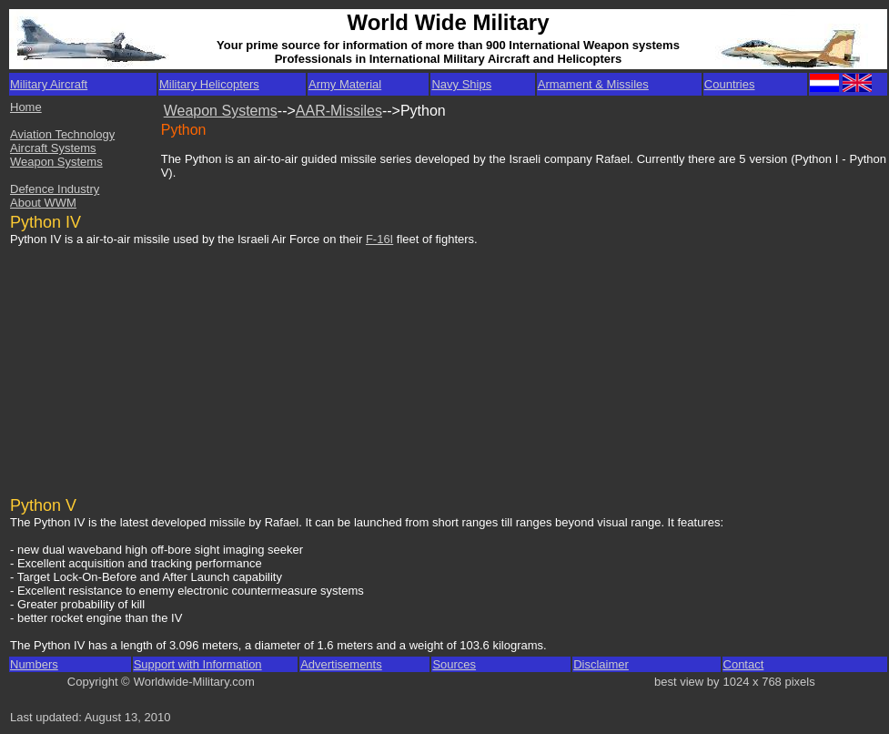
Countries (729, 84)
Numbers (34, 664)
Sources (454, 664)
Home (26, 107)
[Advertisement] (149, 362)
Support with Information (198, 664)
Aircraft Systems (53, 148)
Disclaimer (601, 664)
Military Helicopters (209, 84)
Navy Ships (461, 84)
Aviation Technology (62, 134)
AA (305, 110)
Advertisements (341, 664)
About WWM (43, 202)
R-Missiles (348, 110)
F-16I (379, 239)
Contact (743, 664)
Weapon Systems (56, 161)
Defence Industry (54, 189)
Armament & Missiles (593, 84)
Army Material (344, 84)
